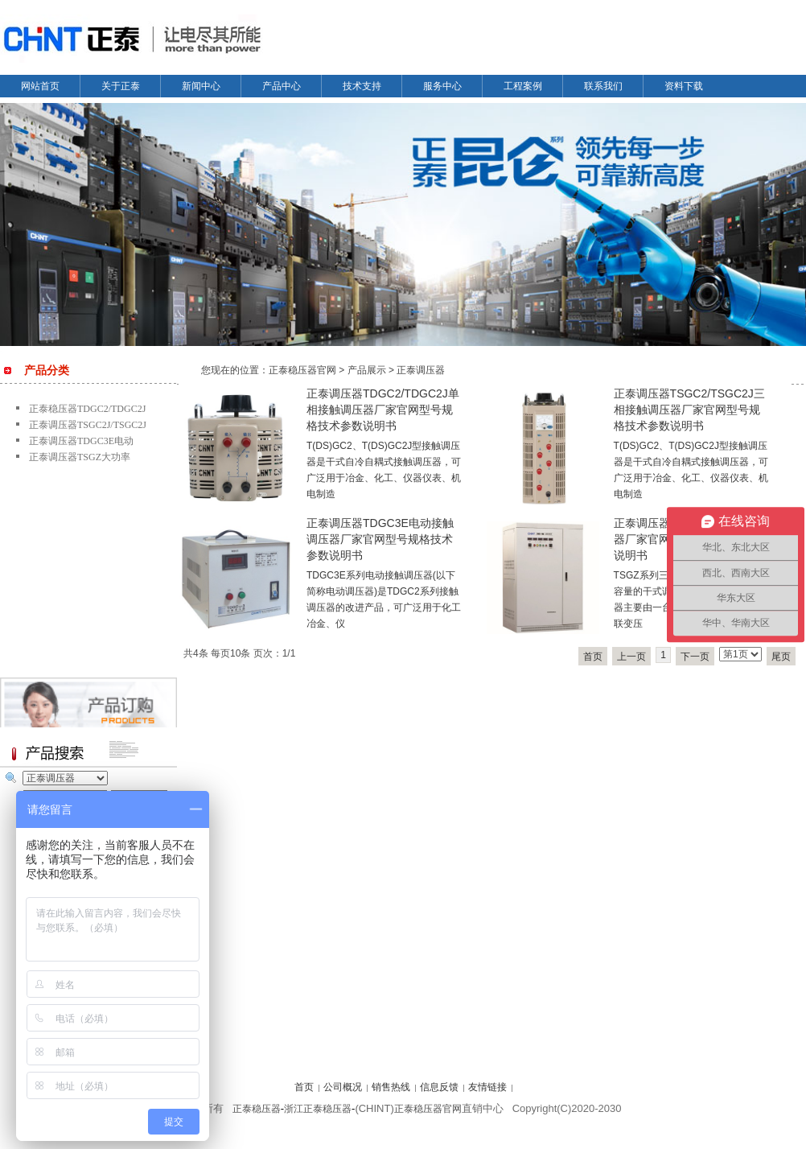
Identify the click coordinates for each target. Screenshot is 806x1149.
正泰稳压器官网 (302, 370)
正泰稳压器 (256, 1108)
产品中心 (281, 86)
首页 (592, 656)
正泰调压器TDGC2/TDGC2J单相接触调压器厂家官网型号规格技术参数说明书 (382, 409)
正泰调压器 (421, 370)
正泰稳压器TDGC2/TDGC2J (87, 408)
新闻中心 (201, 86)
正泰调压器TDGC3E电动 (81, 441)
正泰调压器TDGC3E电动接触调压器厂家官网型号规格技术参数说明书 (380, 539)
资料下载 (683, 86)
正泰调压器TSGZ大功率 (79, 457)
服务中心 (442, 86)
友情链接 (487, 1087)
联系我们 (603, 86)
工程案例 (523, 86)
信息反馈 (439, 1087)
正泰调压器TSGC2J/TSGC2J (87, 424)
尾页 (781, 656)
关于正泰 (120, 86)
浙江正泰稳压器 (318, 1108)
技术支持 (362, 86)
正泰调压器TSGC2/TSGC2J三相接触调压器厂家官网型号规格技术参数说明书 (689, 409)
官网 (452, 1108)
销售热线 (391, 1087)
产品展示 (366, 370)
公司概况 (342, 1087)
